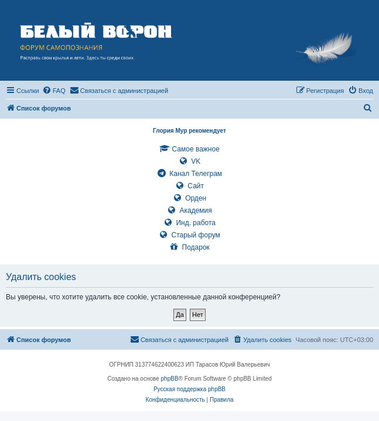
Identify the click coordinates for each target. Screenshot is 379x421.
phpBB (170, 378)
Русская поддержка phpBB (189, 389)
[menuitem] (54, 91)
